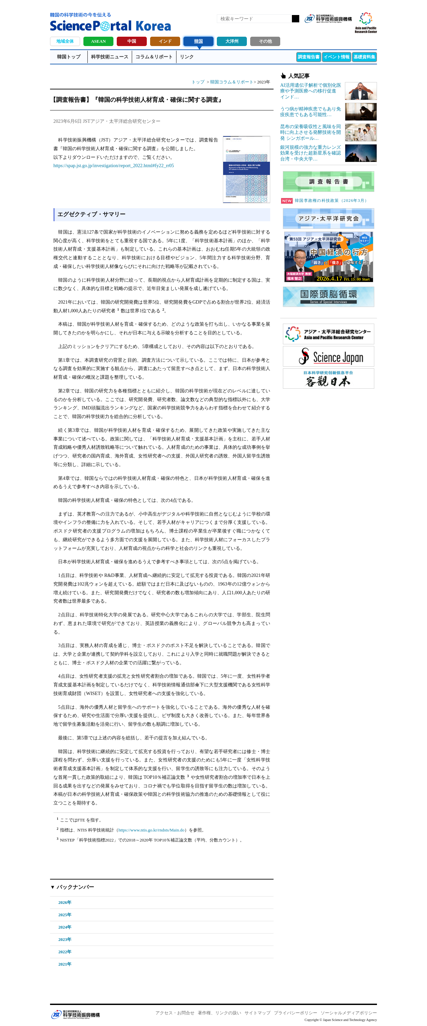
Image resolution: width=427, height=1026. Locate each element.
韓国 (198, 41)
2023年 (64, 939)
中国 (131, 41)
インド (165, 41)
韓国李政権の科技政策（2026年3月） (325, 200)
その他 (265, 41)
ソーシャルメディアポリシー (349, 1012)
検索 (295, 18)
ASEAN (98, 41)
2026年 (64, 902)
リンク (187, 56)
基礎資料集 (364, 56)
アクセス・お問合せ (174, 1012)
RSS (312, 29)
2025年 (64, 914)
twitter (335, 29)
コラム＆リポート (154, 56)
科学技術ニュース (109, 56)
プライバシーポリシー (295, 1012)
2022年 (64, 951)
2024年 (64, 927)
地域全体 (65, 41)
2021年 (64, 964)
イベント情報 (337, 56)
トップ (197, 81)
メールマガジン (346, 29)
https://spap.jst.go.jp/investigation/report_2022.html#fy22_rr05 (113, 165)
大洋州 (232, 41)
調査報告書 (309, 56)
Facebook (324, 29)
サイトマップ (258, 1012)
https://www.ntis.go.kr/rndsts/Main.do (151, 829)
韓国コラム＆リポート (232, 81)
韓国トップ (68, 56)
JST (75, 1014)
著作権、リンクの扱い (219, 1012)
